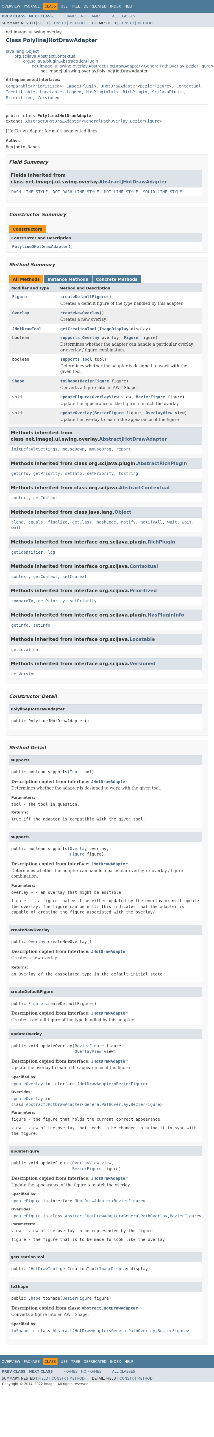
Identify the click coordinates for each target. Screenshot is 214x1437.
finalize (57, 522)
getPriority (46, 473)
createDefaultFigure (83, 296)
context (19, 497)
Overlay (20, 313)
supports (70, 337)
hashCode (106, 522)
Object (123, 512)
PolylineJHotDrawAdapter (40, 246)
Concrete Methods (117, 279)
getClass (82, 522)
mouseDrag (100, 449)
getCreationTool (78, 329)
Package (32, 6)
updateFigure (75, 397)
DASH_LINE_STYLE (29, 191)
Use (64, 6)
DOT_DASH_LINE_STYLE (76, 191)
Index (115, 6)
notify (128, 522)
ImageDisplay (113, 329)
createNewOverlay (79, 313)
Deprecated (95, 6)
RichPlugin (135, 92)
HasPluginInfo (102, 92)
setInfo (73, 473)
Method (77, 23)
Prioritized (46, 86)
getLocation (24, 649)
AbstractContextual (144, 487)
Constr (58, 23)
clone (17, 522)
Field (43, 23)
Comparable (18, 86)
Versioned (49, 97)
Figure (19, 296)
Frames (71, 16)
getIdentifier (27, 552)
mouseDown (73, 449)
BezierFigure (198, 66)
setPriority (100, 473)
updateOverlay (76, 413)
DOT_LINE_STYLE (121, 191)
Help (128, 6)
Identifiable (20, 92)
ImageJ (50, 1384)
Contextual (188, 86)
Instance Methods (67, 279)
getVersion (23, 674)
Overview (11, 6)
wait (172, 522)
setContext (74, 576)
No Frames (91, 16)
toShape (69, 381)
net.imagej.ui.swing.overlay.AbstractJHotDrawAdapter (86, 66)
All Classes (123, 16)
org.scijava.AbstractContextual (45, 56)
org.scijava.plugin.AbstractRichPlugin (60, 61)
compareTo (22, 601)
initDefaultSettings (34, 449)
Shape (18, 381)
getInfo (19, 473)
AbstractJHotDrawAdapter (53, 121)
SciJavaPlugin (168, 92)
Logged (74, 92)
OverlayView (105, 397)
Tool (87, 359)
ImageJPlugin (81, 86)
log (51, 552)
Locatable (51, 92)
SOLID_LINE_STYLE (162, 191)
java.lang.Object (22, 51)
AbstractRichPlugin (162, 463)
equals (35, 522)
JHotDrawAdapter (119, 86)
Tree (75, 6)
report (123, 449)
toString (128, 473)
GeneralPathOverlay (164, 66)
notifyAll (152, 522)
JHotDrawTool (26, 329)
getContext (45, 497)
